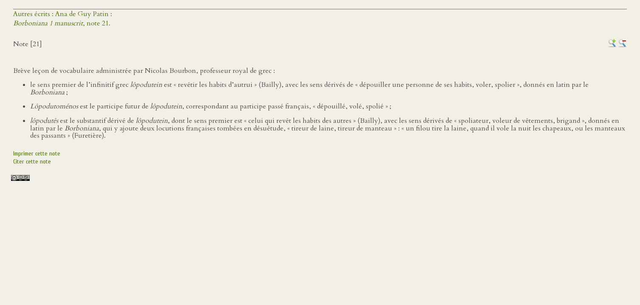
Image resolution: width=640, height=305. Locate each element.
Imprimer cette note (36, 153)
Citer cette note (32, 161)
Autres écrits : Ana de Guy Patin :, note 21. (62, 18)
